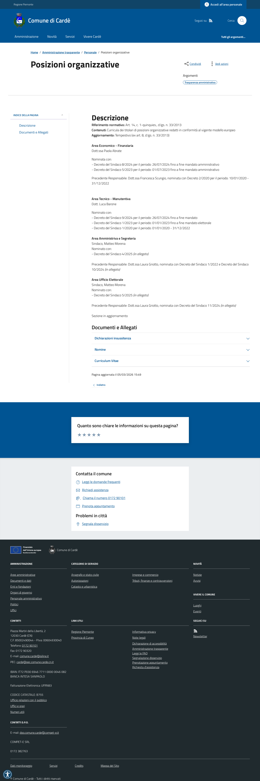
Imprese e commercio (145, 574)
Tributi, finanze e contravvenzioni (152, 580)
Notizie (197, 574)
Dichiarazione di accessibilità (149, 643)
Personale (90, 52)
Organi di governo (21, 592)
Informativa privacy (144, 631)
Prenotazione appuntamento (150, 662)
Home (34, 52)
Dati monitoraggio (21, 765)
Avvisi (196, 580)
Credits (79, 765)
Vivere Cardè (92, 36)
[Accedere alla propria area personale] (223, 4)
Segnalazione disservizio (147, 658)
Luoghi (197, 605)
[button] (7, 774)
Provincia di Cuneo (82, 637)
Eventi (197, 611)
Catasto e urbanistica (84, 586)
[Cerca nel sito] (240, 20)
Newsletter (200, 636)
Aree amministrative (22, 574)
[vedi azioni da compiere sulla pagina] (218, 64)
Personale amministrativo (26, 598)
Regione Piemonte (23, 4)
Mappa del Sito (110, 765)
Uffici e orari (17, 706)
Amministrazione (26, 36)
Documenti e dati (20, 580)
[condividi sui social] (192, 64)
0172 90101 (30, 645)
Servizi (70, 36)
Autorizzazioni (79, 580)
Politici (14, 604)
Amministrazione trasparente (61, 52)
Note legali (139, 637)
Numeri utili (17, 712)
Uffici (13, 610)
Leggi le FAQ (140, 653)
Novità (52, 36)
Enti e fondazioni (20, 586)
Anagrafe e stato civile (85, 574)
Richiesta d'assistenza (145, 667)
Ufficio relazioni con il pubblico (28, 700)
